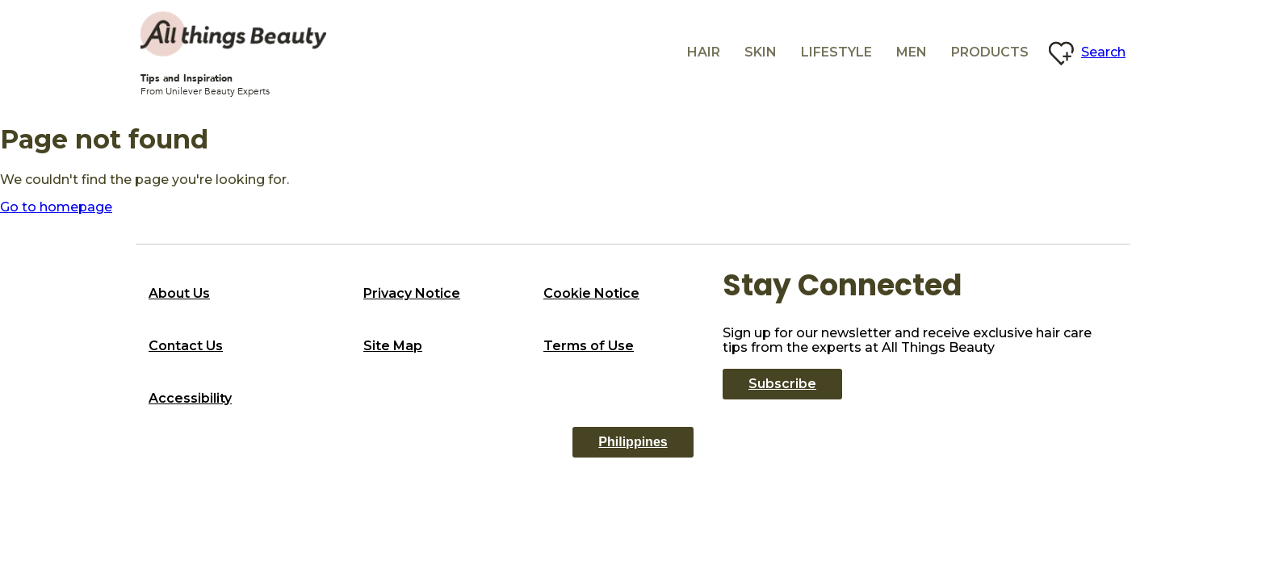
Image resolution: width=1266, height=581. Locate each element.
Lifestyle (836, 52)
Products (990, 52)
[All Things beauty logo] (233, 34)
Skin (760, 52)
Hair (703, 52)
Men (911, 52)
